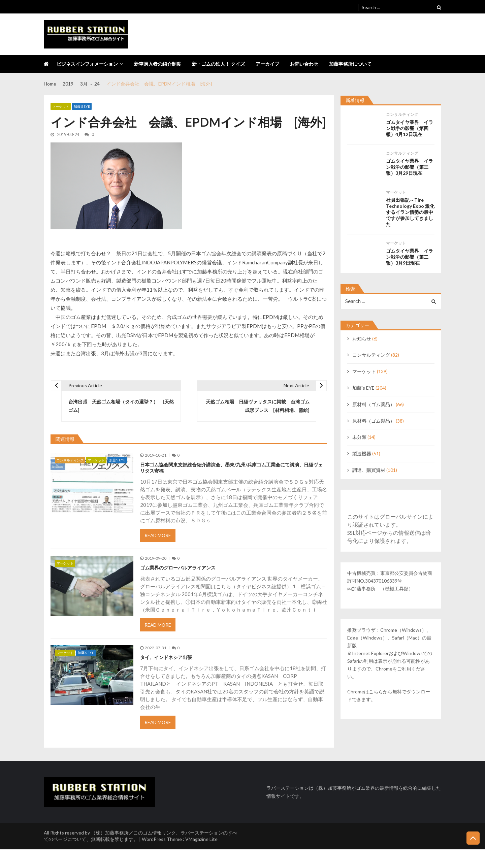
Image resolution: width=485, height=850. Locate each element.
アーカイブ (267, 64)
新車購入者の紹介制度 (157, 64)
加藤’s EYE (82, 106)
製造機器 (361, 453)
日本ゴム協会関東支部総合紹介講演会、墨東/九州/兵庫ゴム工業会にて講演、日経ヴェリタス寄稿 (231, 468)
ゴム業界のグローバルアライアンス (178, 568)
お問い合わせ (304, 64)
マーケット (60, 106)
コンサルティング (70, 460)
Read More (158, 536)
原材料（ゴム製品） (373, 421)
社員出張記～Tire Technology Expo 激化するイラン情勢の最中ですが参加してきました (410, 212)
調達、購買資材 (368, 470)
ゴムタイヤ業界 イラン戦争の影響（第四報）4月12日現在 (409, 128)
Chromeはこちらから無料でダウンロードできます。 (388, 695)
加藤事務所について (350, 64)
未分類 (359, 437)
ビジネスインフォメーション (87, 64)
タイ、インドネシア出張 (166, 658)
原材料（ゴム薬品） (373, 404)
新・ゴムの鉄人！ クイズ (218, 64)
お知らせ (361, 338)
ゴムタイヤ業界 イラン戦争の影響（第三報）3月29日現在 (409, 167)
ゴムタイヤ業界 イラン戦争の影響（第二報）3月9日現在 (409, 257)
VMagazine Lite (201, 840)
